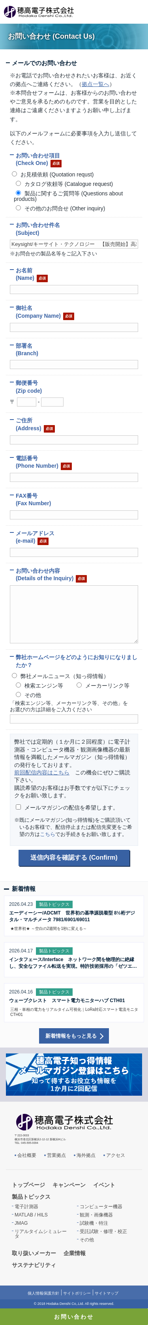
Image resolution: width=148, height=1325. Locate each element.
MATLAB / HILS (31, 1215)
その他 (87, 1240)
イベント (104, 1185)
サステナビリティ (34, 1265)
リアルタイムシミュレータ (41, 1234)
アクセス (115, 1155)
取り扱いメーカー (34, 1253)
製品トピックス (31, 1197)
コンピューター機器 (101, 1206)
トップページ (28, 1185)
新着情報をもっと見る (71, 1036)
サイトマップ (106, 1293)
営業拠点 (56, 1155)
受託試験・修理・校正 (103, 1231)
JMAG (21, 1223)
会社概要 (26, 1155)
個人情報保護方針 (43, 1293)
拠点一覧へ (95, 84)
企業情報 (75, 1253)
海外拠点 (86, 1155)
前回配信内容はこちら (41, 772)
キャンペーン (69, 1185)
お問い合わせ (74, 1317)
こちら (47, 834)
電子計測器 (26, 1206)
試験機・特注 (94, 1223)
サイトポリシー (77, 1293)
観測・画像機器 (96, 1215)
